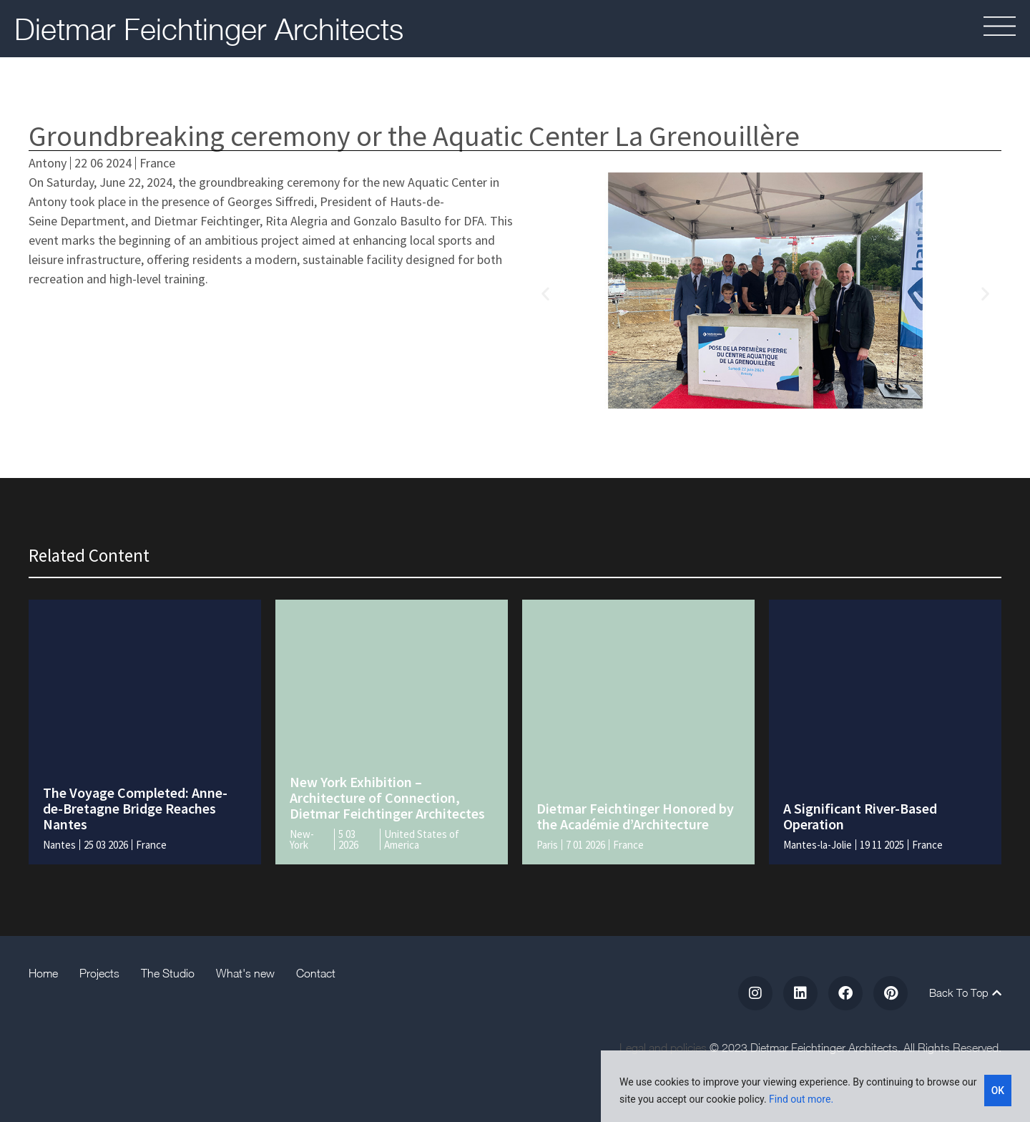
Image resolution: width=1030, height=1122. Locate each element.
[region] (815, 1086)
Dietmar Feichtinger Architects (208, 29)
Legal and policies (663, 1047)
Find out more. (801, 1099)
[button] (545, 293)
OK (998, 1090)
